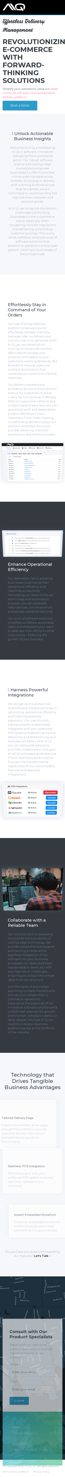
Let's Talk (42, 1256)
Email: (14, 1386)
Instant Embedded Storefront (40, 1214)
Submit (19, 1406)
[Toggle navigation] (59, 7)
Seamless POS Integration (26, 1161)
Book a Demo (20, 105)
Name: (14, 1369)
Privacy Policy (41, 1471)
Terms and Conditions (16, 1471)
